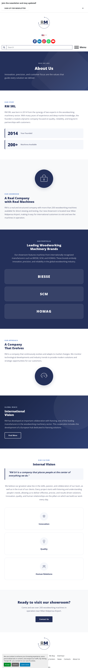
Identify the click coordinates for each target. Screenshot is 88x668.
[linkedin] (39, 41)
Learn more (25, 665)
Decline (15, 665)
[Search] (39, 47)
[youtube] (53, 41)
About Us (76, 659)
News (59, 659)
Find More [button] (12, 435)
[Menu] (76, 47)
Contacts (67, 659)
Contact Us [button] (44, 619)
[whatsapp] (49, 41)
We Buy (52, 656)
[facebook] (35, 41)
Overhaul (60, 656)
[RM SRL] (44, 643)
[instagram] (44, 41)
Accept (7, 665)
